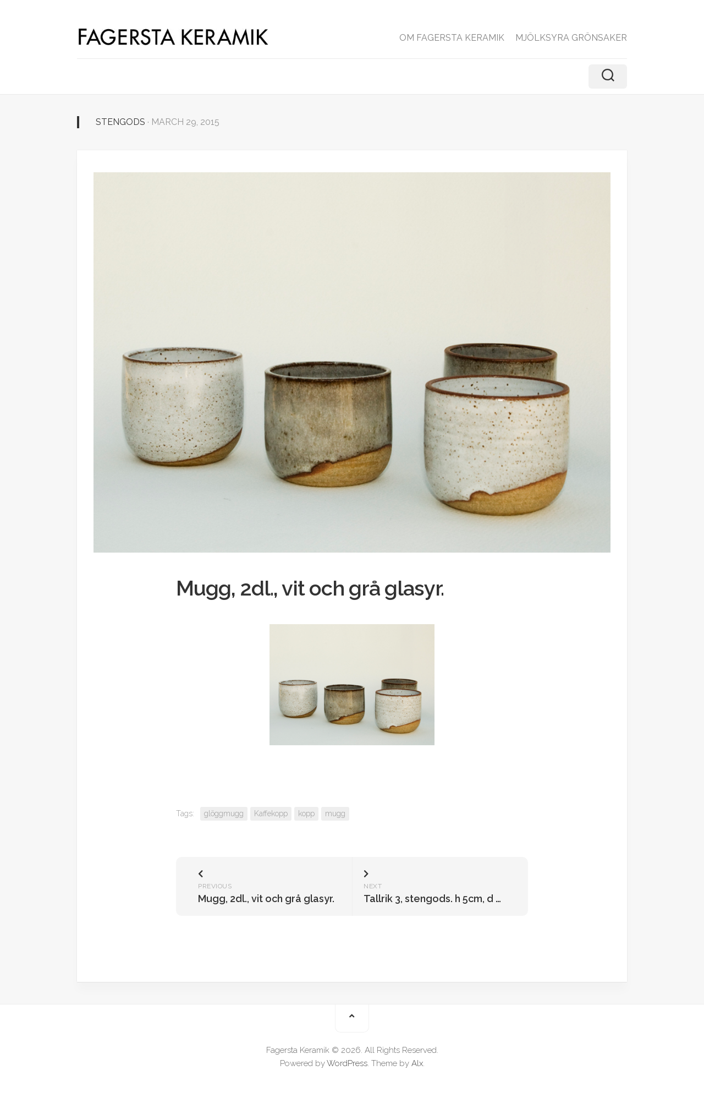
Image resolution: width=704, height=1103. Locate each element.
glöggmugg (224, 813)
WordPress (347, 1063)
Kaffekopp (271, 813)
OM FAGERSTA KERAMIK (451, 37)
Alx (417, 1063)
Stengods (120, 122)
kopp (306, 813)
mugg (335, 813)
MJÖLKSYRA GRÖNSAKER (571, 37)
